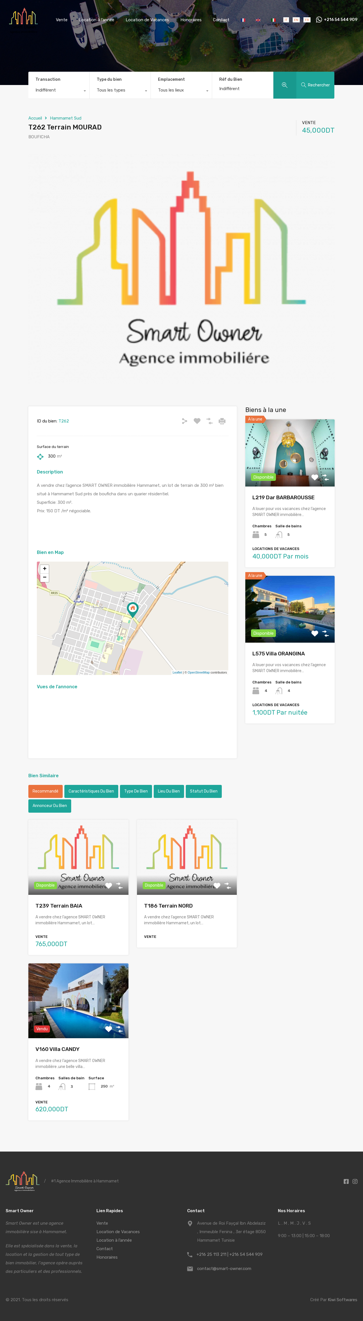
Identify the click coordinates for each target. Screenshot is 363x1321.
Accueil (35, 118)
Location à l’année (96, 19)
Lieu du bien (169, 791)
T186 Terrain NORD (168, 905)
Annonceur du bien (50, 805)
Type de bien (136, 791)
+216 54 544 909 (340, 20)
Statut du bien (204, 791)
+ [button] (45, 569)
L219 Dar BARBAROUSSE (283, 497)
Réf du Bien (230, 79)
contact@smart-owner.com (224, 1268)
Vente (61, 19)
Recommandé (45, 791)
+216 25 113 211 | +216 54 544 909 (230, 1254)
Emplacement (171, 79)
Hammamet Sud (65, 118)
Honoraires (191, 19)
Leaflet (177, 672)
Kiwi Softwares (342, 1299)
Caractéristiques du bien (91, 791)
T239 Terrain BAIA (58, 905)
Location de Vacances (147, 19)
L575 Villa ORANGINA (278, 653)
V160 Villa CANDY (57, 1049)
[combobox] (58, 91)
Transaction (47, 79)
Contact (221, 19)
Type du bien (109, 79)
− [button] (45, 578)
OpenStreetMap (199, 672)
